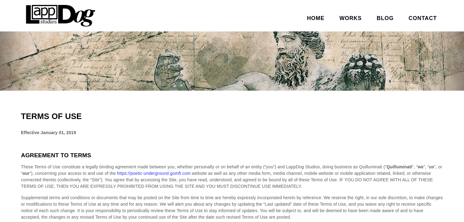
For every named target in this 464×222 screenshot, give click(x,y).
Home (316, 18)
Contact (422, 18)
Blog (385, 18)
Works (350, 18)
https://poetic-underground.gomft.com (153, 173)
